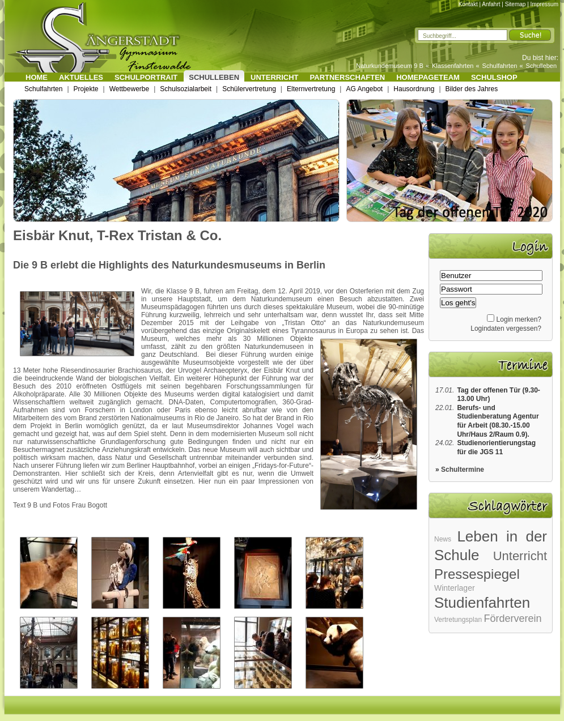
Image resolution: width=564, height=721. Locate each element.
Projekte (86, 89)
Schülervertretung (249, 89)
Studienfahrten (482, 602)
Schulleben (541, 65)
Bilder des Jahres (472, 89)
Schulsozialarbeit (185, 89)
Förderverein (512, 618)
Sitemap (515, 4)
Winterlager (454, 587)
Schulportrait (146, 77)
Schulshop (494, 77)
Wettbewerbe (129, 89)
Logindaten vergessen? (505, 328)
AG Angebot (364, 89)
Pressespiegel (477, 574)
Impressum (544, 4)
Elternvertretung (311, 89)
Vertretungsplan (458, 620)
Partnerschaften (347, 77)
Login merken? (519, 319)
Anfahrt (491, 4)
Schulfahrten (500, 65)
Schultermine (462, 469)
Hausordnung (413, 89)
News (442, 539)
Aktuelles (81, 77)
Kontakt (468, 4)
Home (37, 77)
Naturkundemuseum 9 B (389, 65)
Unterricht (275, 77)
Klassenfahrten (452, 65)
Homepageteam (428, 77)
